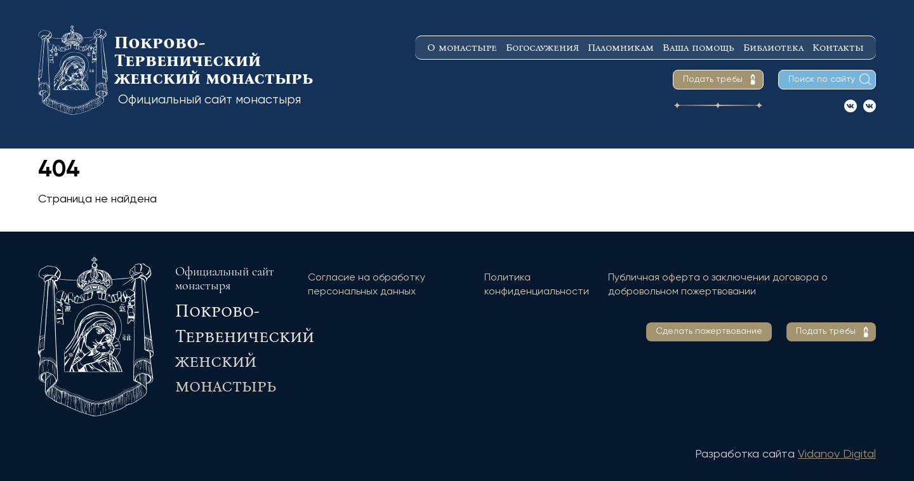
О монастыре (462, 47)
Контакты (838, 47)
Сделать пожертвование (709, 331)
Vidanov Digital (837, 454)
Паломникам (621, 47)
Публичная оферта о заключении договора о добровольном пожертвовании (718, 285)
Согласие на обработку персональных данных (366, 285)
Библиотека (773, 47)
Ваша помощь (698, 47)
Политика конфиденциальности (536, 285)
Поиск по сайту (821, 79)
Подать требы (713, 79)
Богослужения (542, 47)
